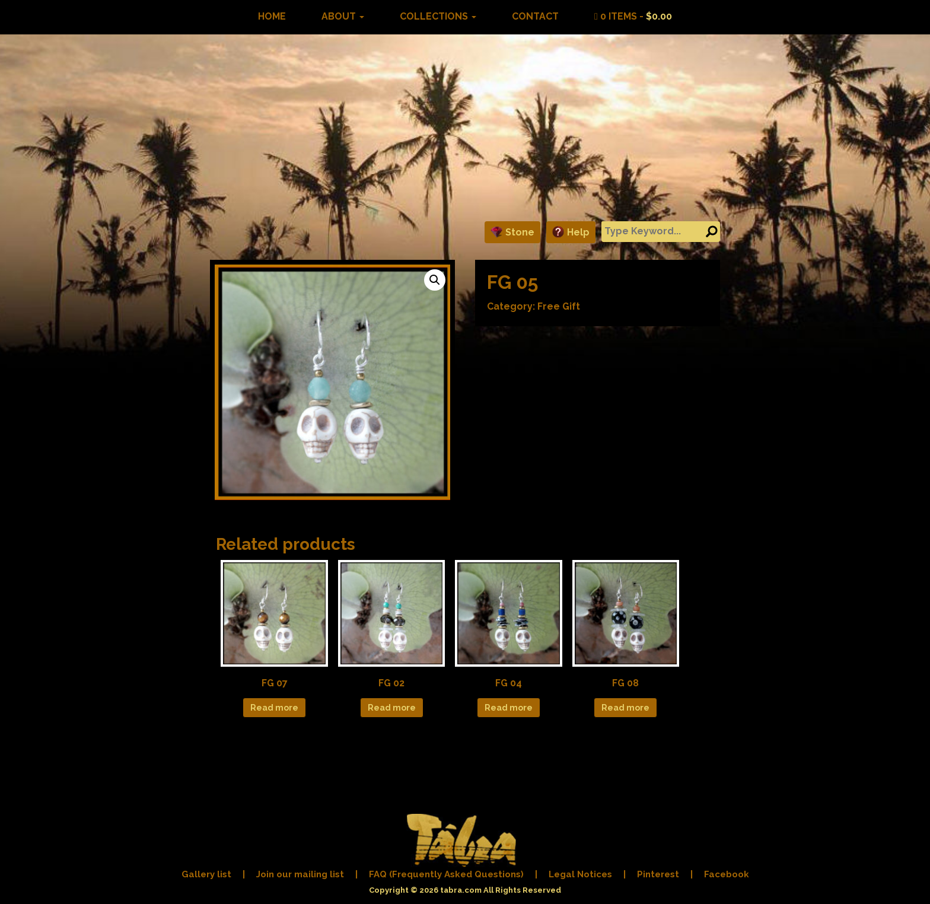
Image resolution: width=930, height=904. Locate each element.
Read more (274, 707)
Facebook (726, 874)
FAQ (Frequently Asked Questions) (446, 874)
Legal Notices (580, 874)
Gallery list (206, 874)
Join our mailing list (300, 874)
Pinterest (658, 874)
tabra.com (461, 890)
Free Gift (558, 306)
